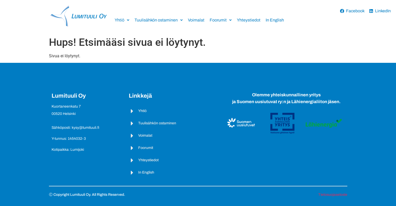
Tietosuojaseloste (332, 195)
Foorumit (221, 20)
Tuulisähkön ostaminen (159, 20)
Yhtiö (122, 20)
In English (275, 20)
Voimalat (196, 20)
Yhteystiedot (248, 20)
